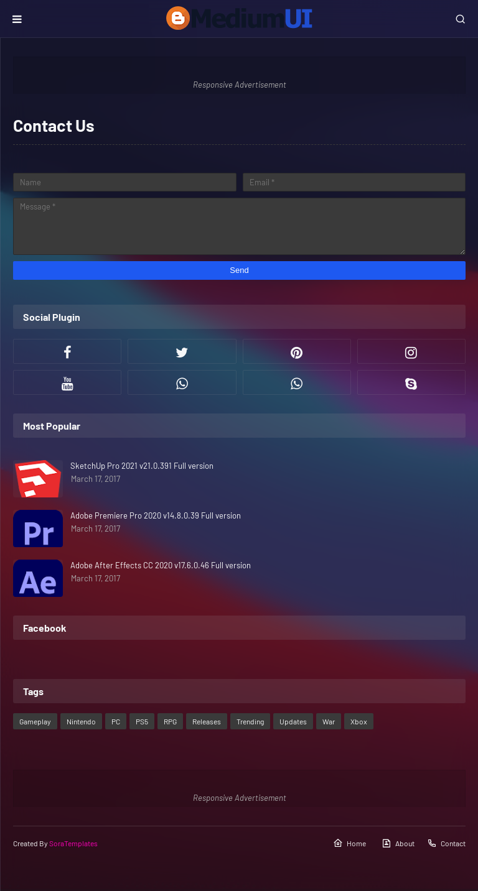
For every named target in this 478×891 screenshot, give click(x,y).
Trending (250, 721)
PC (115, 721)
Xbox (358, 721)
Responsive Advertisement (239, 85)
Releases (206, 721)
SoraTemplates (73, 843)
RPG (170, 721)
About (398, 843)
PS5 (142, 721)
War (328, 721)
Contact (446, 843)
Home (349, 843)
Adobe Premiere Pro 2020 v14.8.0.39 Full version (155, 515)
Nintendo (81, 721)
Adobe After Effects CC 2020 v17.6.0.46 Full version (160, 565)
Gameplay (35, 721)
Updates (293, 721)
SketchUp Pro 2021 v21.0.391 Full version (141, 466)
